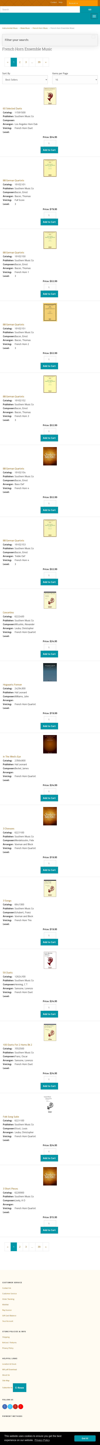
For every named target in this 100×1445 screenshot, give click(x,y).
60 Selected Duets (12, 108)
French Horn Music (40, 28)
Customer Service (9, 1293)
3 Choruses (8, 828)
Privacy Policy (7, 1348)
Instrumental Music (10, 28)
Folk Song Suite (11, 1116)
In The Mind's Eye (12, 756)
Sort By (6, 73)
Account (73, 3)
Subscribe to (14, 1387)
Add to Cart (49, 150)
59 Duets (8, 972)
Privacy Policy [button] (42, 1440)
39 (39, 62)
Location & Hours (9, 1363)
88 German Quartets (13, 180)
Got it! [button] (85, 1438)
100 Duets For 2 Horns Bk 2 (17, 1044)
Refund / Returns (9, 1342)
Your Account (7, 1321)
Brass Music (25, 28)
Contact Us (6, 1288)
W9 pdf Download (9, 1369)
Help (60, 2)
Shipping (5, 1337)
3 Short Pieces (10, 1188)
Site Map (5, 1380)
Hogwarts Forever (12, 684)
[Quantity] (50, 143)
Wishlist (5, 1304)
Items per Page (60, 73)
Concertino (8, 612)
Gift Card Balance (9, 1315)
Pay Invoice (7, 1310)
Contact (54, 2)
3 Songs (7, 900)
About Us (6, 1375)
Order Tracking (8, 1299)
